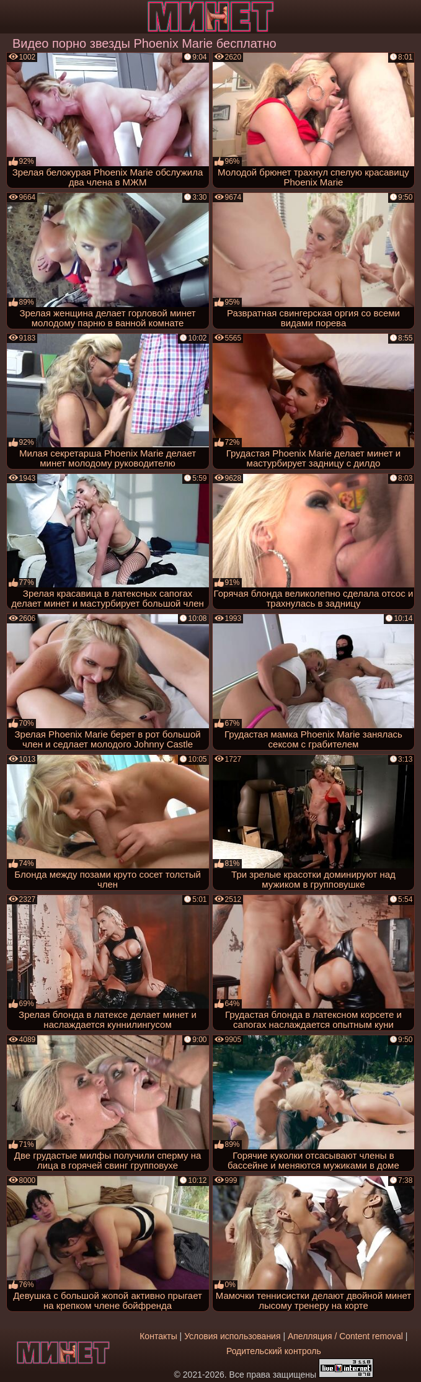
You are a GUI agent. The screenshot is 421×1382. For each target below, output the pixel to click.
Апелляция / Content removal (345, 1336)
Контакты (158, 1336)
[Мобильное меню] (11, 17)
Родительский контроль (273, 1351)
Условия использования (232, 1336)
